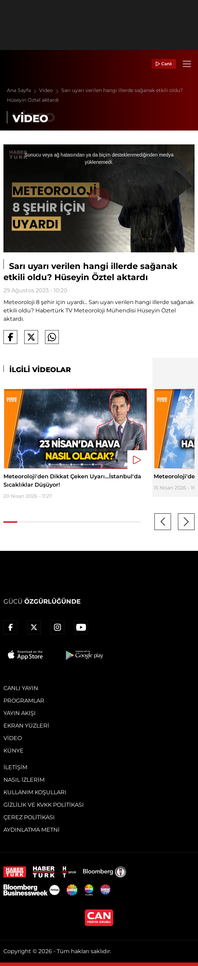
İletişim (15, 767)
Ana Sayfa (23, 90)
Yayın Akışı (19, 713)
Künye (13, 750)
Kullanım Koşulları (34, 792)
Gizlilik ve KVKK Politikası (43, 804)
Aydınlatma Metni (31, 829)
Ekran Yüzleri (26, 725)
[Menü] (187, 63)
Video (50, 90)
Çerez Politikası (29, 817)
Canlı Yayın (20, 688)
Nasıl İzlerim (24, 779)
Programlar (23, 700)
